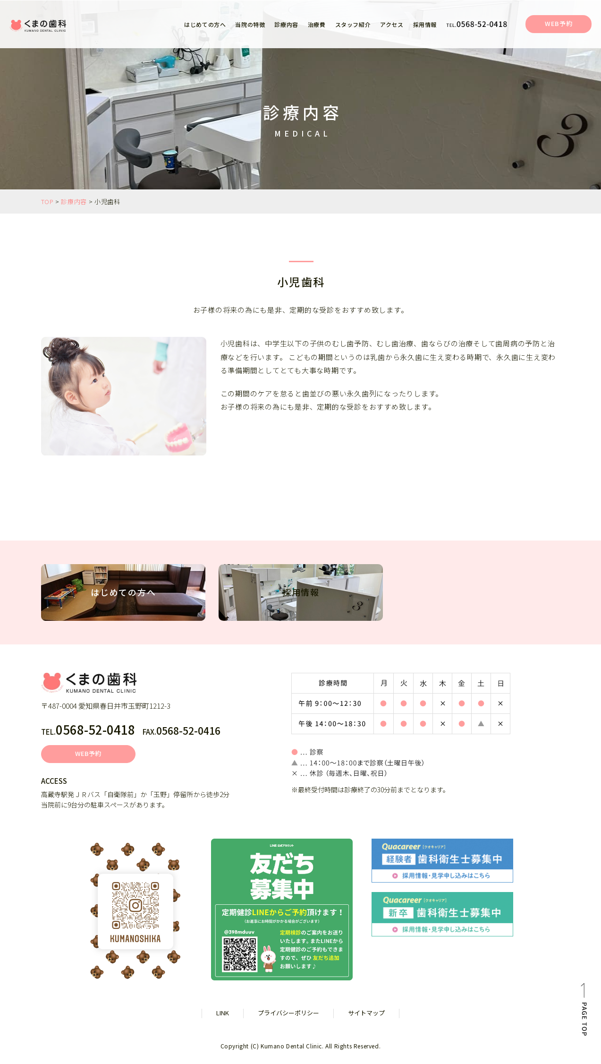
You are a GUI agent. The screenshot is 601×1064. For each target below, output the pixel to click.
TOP (47, 201)
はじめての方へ (205, 24)
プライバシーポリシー (288, 1012)
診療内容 (74, 201)
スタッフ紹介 (353, 24)
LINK (222, 1012)
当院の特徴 (250, 24)
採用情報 (425, 24)
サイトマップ (366, 1012)
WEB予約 (558, 23)
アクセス (391, 24)
